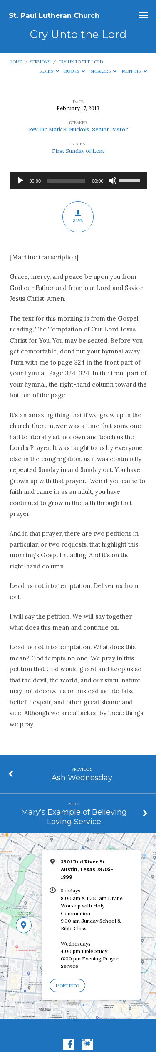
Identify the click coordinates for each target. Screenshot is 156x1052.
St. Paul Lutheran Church (54, 15)
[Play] (20, 181)
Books (74, 71)
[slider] (66, 181)
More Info (67, 986)
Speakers (103, 71)
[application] (78, 180)
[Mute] (113, 181)
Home (16, 62)
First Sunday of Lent (78, 151)
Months (134, 71)
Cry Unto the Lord (80, 62)
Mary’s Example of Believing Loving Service (74, 816)
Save (78, 216)
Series (49, 71)
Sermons (40, 62)
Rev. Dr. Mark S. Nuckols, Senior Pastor (78, 129)
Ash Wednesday (82, 777)
